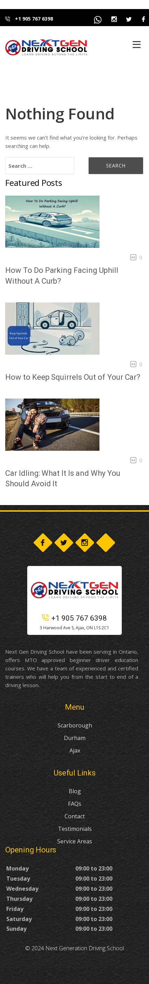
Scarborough (75, 725)
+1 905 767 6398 (29, 18)
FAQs (74, 804)
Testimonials (75, 829)
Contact (75, 816)
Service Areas (74, 841)
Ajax (74, 750)
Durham (74, 738)
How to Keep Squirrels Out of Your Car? (72, 377)
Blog (75, 791)
